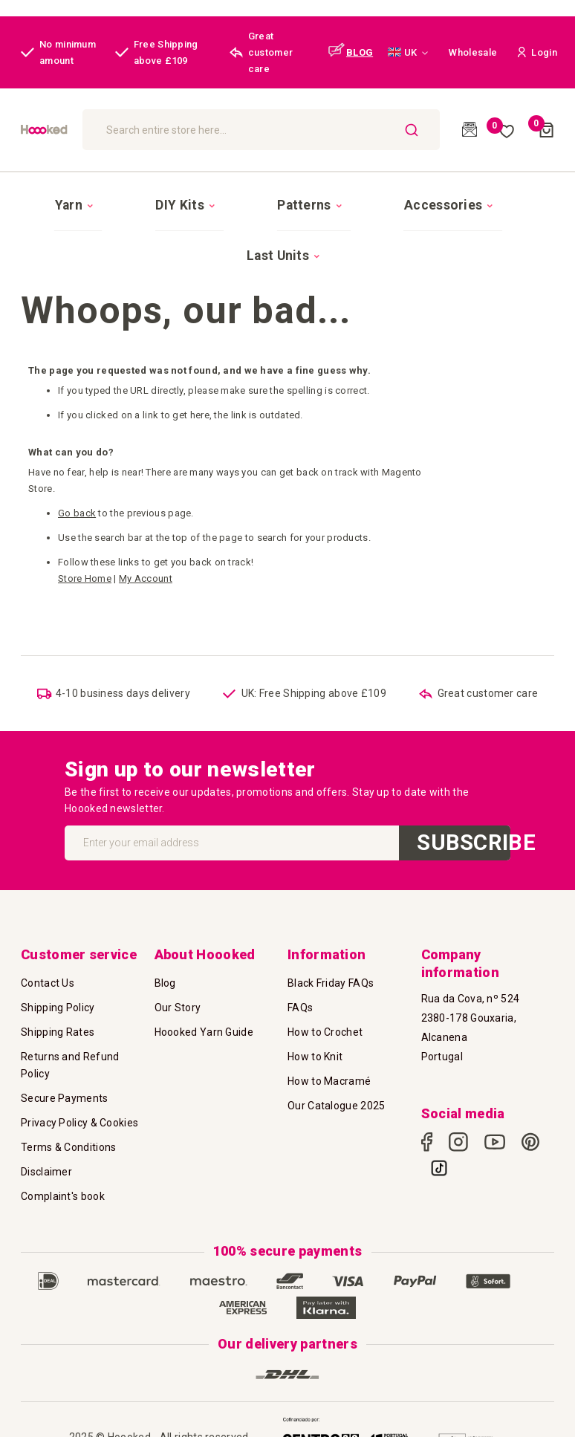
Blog (165, 964)
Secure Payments (64, 1079)
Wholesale (473, 52)
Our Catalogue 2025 (336, 1086)
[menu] (287, 194)
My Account (145, 509)
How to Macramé (329, 1062)
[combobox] (315, 129)
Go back (77, 444)
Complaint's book (63, 1177)
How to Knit (315, 1037)
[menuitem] (79, 195)
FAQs (300, 988)
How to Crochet (325, 1013)
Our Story (178, 988)
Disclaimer (46, 1152)
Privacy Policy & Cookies (79, 1103)
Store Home (84, 509)
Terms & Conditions (68, 1128)
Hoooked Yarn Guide (204, 1013)
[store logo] (90, 129)
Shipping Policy (58, 988)
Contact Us (47, 964)
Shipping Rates (57, 1013)
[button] (408, 53)
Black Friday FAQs (331, 964)
